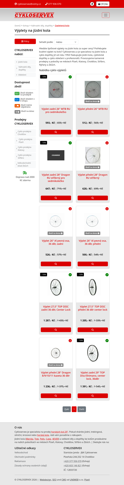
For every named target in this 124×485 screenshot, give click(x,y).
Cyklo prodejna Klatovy (24, 148)
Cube (48, 438)
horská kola (43, 435)
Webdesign (45, 479)
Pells (42, 438)
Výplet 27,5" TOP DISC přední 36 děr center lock (92, 308)
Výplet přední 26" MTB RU (93, 108)
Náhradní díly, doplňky (42, 25)
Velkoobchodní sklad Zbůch (24, 164)
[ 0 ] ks (103, 4)
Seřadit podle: (46, 42)
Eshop (26, 25)
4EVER (55, 438)
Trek (36, 438)
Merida (29, 438)
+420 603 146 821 (73, 465)
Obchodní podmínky (25, 456)
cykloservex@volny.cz (28, 3)
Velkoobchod (21, 452)
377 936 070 (53, 3)
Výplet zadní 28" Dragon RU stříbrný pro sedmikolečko (56, 178)
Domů (18, 25)
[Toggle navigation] (106, 15)
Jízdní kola (22, 62)
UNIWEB (74, 479)
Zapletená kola (62, 25)
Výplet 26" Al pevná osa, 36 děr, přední (93, 242)
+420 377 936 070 (73, 461)
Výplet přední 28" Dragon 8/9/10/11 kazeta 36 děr (56, 374)
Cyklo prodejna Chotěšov (24, 133)
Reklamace (20, 461)
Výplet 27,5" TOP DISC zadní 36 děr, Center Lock (55, 308)
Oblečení (22, 74)
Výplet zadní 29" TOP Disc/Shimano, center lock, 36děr (92, 375)
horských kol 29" (59, 431)
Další (81, 409)
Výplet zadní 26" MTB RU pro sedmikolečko (55, 110)
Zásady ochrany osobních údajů (31, 465)
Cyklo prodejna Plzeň (25, 140)
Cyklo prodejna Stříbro (24, 156)
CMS (64, 479)
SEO (54, 479)
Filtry (25, 41)
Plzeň (87, 479)
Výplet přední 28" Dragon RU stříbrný (92, 176)
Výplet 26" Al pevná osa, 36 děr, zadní (56, 242)
